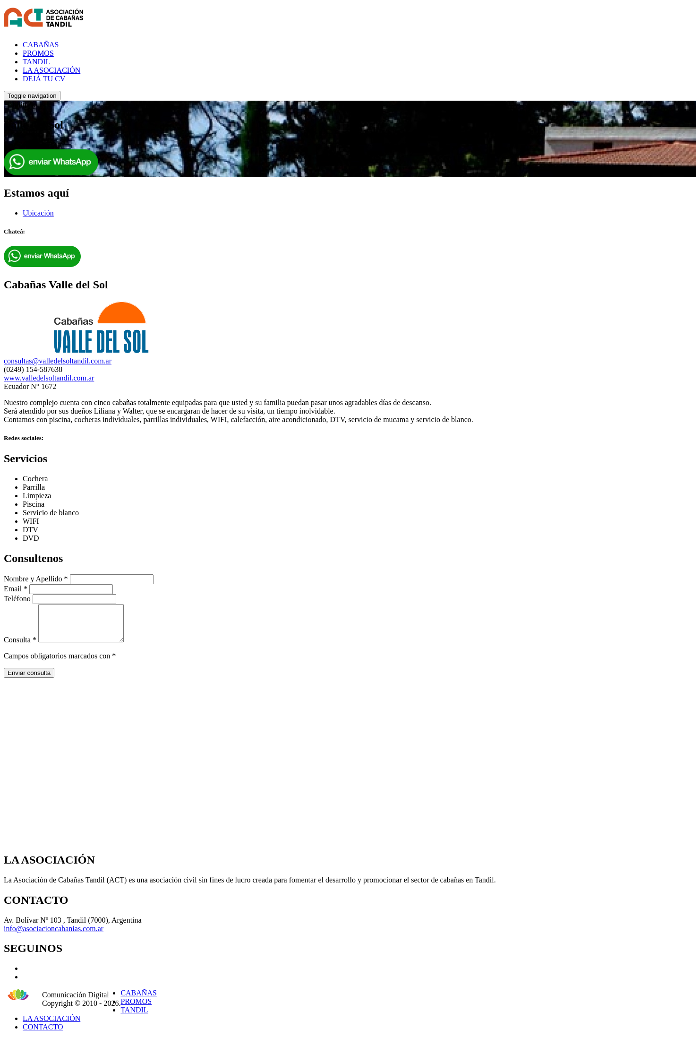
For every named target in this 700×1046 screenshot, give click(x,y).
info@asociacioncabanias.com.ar (53, 936)
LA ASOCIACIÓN (51, 70)
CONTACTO (43, 1034)
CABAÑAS (41, 45)
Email (15, 589)
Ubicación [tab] (38, 213)
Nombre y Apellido (36, 579)
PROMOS (38, 53)
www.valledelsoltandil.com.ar (49, 378)
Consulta (20, 647)
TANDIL (36, 62)
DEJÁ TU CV (44, 79)
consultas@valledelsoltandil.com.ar (57, 361)
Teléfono (17, 599)
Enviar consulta (29, 679)
